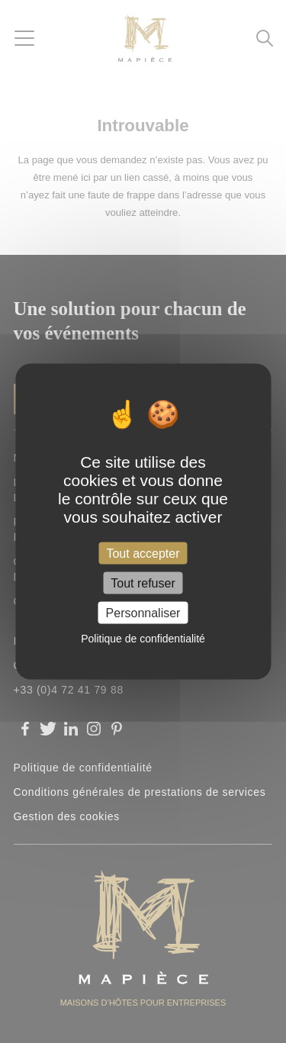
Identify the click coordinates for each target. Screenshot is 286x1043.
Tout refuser (143, 583)
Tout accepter (142, 552)
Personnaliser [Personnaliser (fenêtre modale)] (143, 613)
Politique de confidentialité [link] (143, 639)
